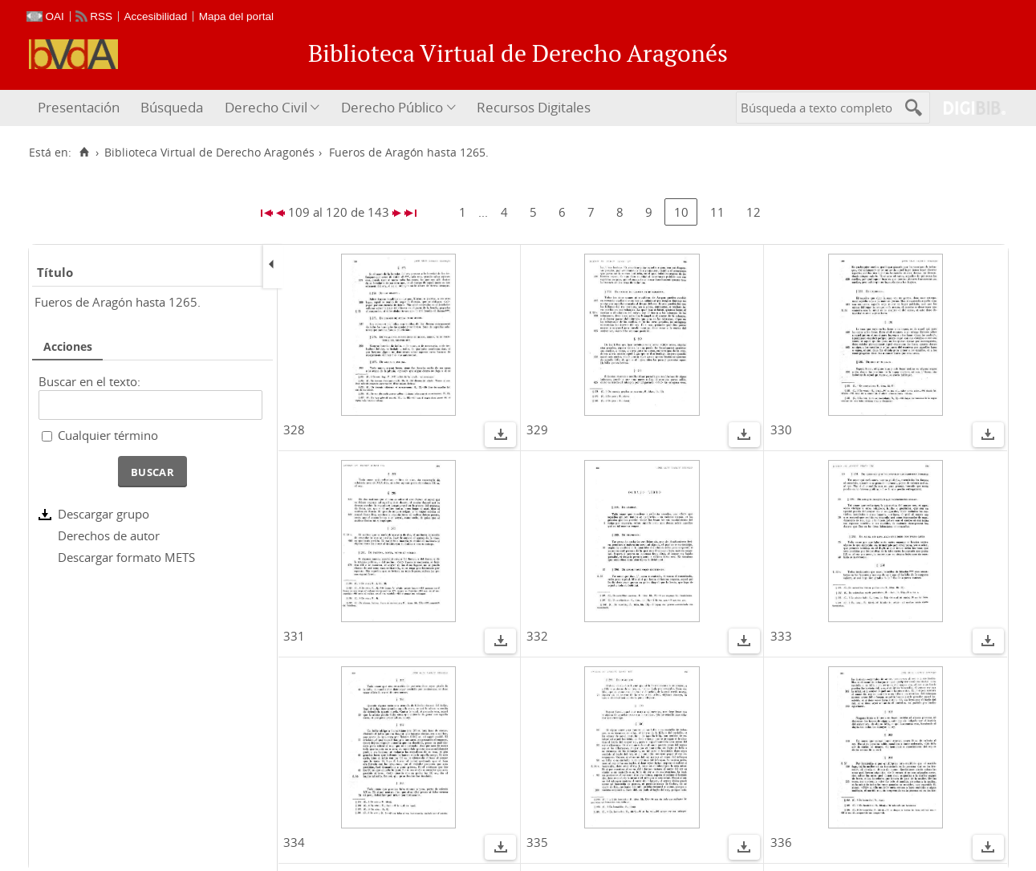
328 (294, 429)
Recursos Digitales (534, 107)
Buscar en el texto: (89, 381)
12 (753, 212)
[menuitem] (80, 108)
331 (294, 636)
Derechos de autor (109, 535)
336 (781, 842)
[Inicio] (84, 152)
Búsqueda (171, 107)
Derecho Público (392, 107)
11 (717, 212)
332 (537, 636)
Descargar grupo (103, 514)
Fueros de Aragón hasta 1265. (118, 302)
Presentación (79, 107)
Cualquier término (108, 435)
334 (294, 842)
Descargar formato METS (126, 557)
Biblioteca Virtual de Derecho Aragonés (209, 152)
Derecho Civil (266, 107)
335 (537, 842)
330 (781, 429)
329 (537, 429)
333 (781, 636)
